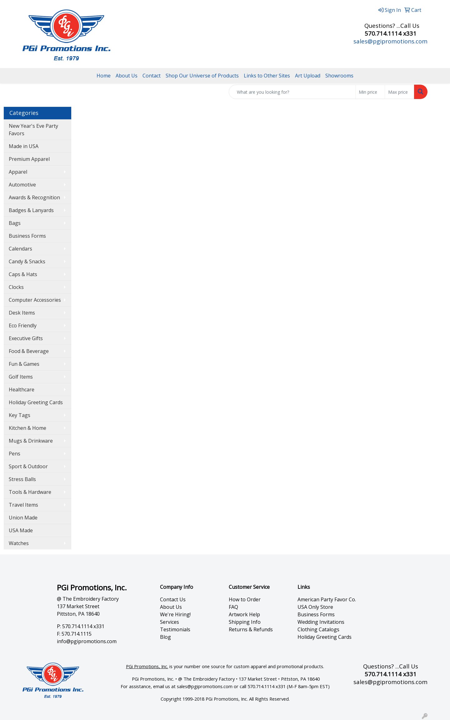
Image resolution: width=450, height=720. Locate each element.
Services (169, 621)
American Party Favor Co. (327, 599)
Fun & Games (24, 363)
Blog (165, 636)
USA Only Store (315, 606)
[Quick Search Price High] (399, 92)
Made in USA (23, 146)
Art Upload (307, 75)
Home (104, 75)
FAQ (233, 606)
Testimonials (175, 629)
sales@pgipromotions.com (390, 41)
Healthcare (21, 389)
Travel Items (23, 504)
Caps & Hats (23, 274)
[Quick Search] (292, 92)
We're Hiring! (175, 614)
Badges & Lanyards (31, 210)
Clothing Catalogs (318, 629)
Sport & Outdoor (28, 466)
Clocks (16, 287)
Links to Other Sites (267, 75)
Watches (19, 543)
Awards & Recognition (34, 197)
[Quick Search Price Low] (370, 92)
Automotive (22, 184)
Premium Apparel (29, 159)
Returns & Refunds (251, 629)
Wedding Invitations (321, 621)
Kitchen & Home (27, 428)
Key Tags (19, 415)
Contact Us (173, 599)
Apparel (18, 171)
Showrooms (339, 75)
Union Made (23, 517)
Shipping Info (245, 621)
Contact (151, 75)
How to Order (245, 599)
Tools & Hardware (30, 492)
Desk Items (22, 312)
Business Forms (27, 235)
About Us (127, 75)
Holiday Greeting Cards (36, 402)
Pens (14, 453)
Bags (15, 223)
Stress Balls (22, 479)
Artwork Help (244, 614)
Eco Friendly (23, 325)
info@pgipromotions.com (87, 641)
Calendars (20, 248)
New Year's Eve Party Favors (33, 129)
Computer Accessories (35, 299)
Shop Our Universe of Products (202, 75)
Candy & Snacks (27, 261)
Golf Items (21, 376)
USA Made (21, 530)
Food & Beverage (29, 351)
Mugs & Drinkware (31, 440)
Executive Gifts (26, 338)
